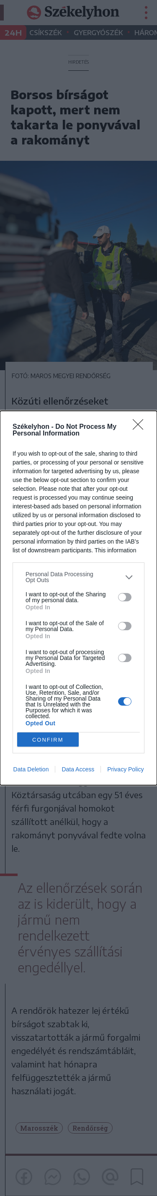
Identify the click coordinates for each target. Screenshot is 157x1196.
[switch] (124, 597)
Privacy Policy (125, 769)
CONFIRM (48, 740)
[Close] (141, 427)
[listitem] (78, 577)
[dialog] (78, 598)
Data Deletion (31, 769)
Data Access (78, 769)
